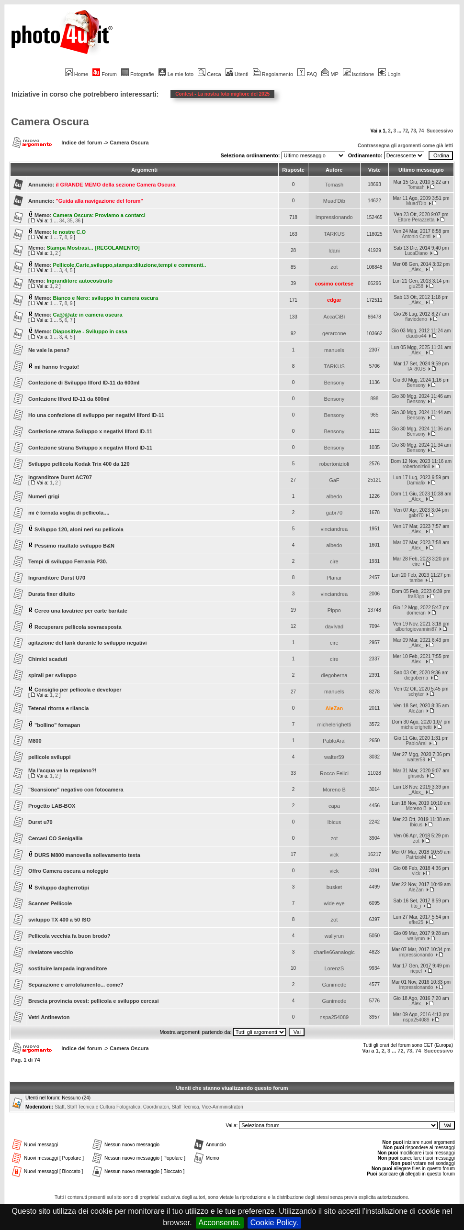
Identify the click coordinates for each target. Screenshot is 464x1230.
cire (334, 561)
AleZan (334, 708)
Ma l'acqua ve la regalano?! (62, 770)
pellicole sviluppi (49, 757)
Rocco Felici (334, 773)
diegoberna (334, 675)
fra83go (416, 596)
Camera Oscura (50, 122)
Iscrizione (358, 74)
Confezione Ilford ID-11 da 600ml (69, 399)
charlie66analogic (334, 952)
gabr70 (334, 513)
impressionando (334, 217)
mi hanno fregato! (56, 367)
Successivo (440, 130)
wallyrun (334, 936)
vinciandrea (334, 529)
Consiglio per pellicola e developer (78, 689)
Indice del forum (81, 142)
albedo (334, 496)
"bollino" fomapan (57, 725)
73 (413, 130)
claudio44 (416, 336)
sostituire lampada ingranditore (67, 968)
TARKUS (334, 234)
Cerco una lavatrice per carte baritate (80, 611)
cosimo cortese (334, 283)
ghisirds (416, 776)
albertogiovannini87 (416, 629)
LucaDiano (416, 253)
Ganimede (334, 985)
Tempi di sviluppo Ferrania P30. (67, 561)
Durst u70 (40, 822)
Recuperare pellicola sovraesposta (78, 627)
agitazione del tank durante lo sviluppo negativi (87, 643)
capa (334, 806)
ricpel (416, 971)
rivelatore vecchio (50, 952)
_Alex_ (416, 269)
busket (334, 887)
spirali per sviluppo (52, 675)
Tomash (334, 184)
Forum (104, 74)
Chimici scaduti (47, 659)
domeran (416, 612)
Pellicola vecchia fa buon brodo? (69, 936)
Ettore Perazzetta (415, 219)
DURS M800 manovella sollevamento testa (87, 855)
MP (329, 74)
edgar (334, 300)
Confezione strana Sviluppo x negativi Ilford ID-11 (90, 431)
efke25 (416, 922)
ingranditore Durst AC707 (60, 477)
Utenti (237, 74)
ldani (334, 250)
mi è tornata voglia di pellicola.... (68, 513)
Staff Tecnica (185, 1106)
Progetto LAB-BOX (51, 806)
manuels (334, 350)
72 (405, 130)
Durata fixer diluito (51, 594)
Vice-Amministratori (222, 1106)
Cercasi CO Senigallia (55, 838)
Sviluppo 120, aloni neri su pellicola (79, 529)
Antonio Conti (416, 236)
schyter (416, 694)
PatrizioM (416, 857)
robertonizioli (334, 464)
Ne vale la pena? (48, 350)
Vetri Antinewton (48, 1017)
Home (76, 74)
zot (334, 267)
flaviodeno (416, 319)
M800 (35, 741)
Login (389, 74)
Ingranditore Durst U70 (56, 578)
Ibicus (334, 822)
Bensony (334, 382)
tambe (416, 580)
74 (421, 130)
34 (62, 220)
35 (69, 220)
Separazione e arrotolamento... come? (76, 985)
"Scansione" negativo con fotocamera (76, 789)
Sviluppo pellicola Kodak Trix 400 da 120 (79, 464)
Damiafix (416, 482)
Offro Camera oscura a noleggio (68, 871)
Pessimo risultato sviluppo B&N (74, 546)
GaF (334, 480)
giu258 (416, 286)
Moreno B (334, 789)
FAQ (307, 74)
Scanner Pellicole (50, 903)
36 (77, 220)
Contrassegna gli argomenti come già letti (405, 145)
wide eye (334, 903)
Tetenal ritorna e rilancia (58, 708)
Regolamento (273, 74)
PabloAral (334, 741)
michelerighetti (334, 724)
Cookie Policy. (274, 1223)
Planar (334, 578)
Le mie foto (175, 74)
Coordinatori (156, 1106)
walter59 (334, 757)
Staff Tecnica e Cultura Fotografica (103, 1106)
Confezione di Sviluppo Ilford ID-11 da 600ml (83, 382)
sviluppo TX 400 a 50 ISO (59, 919)
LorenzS (334, 968)
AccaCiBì (334, 316)
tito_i (416, 906)
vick (334, 854)
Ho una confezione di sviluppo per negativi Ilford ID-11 (96, 415)
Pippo (334, 610)
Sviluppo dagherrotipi (61, 887)
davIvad (334, 626)
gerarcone (334, 333)
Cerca (209, 74)
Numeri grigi (43, 496)
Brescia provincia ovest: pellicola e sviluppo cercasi (93, 1001)
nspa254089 (334, 1017)
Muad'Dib (334, 201)
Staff (59, 1106)
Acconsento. (220, 1223)
